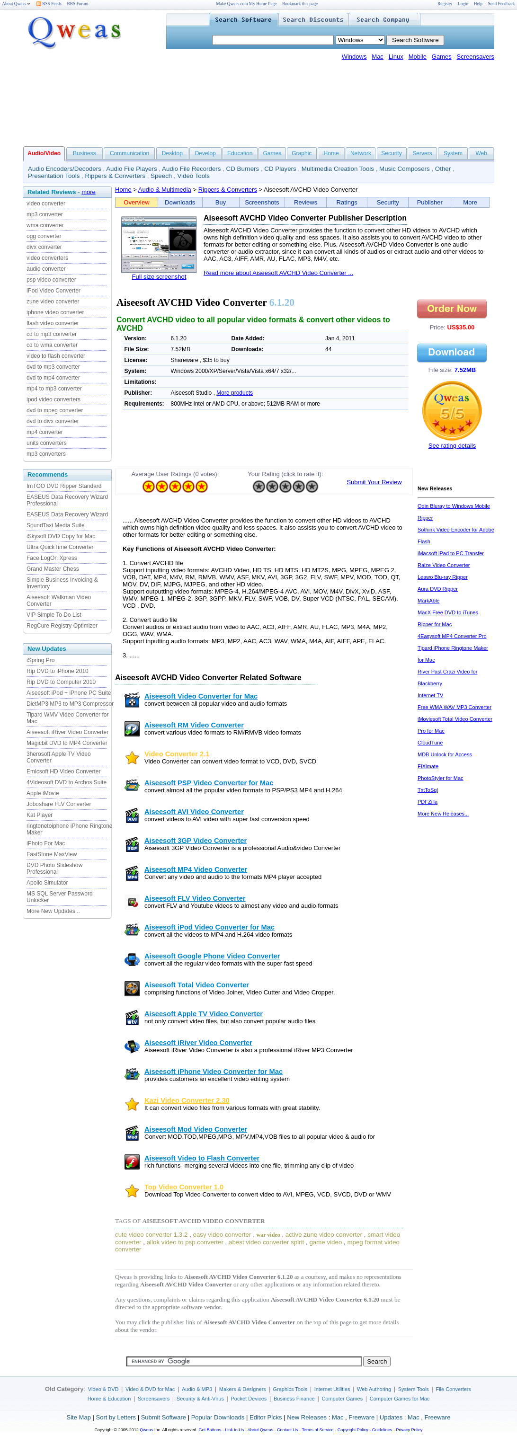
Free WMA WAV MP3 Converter (454, 707)
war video (268, 1235)
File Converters (453, 1389)
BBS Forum (78, 3)
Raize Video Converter (444, 565)
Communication (129, 153)
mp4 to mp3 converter (54, 388)
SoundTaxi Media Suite (56, 525)
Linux (396, 56)
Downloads (180, 202)
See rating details (452, 445)
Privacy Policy (409, 1429)
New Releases (307, 1417)
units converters (47, 443)
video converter (46, 203)
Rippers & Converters (115, 175)
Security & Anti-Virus (200, 1398)
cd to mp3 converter (52, 334)
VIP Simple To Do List (54, 615)
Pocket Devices (249, 1398)
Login (463, 3)
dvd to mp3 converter (53, 366)
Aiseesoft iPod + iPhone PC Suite (69, 693)
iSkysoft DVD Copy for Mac (61, 536)
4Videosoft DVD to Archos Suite (67, 782)
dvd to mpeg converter (55, 410)
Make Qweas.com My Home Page (246, 3)
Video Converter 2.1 (176, 754)
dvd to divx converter (53, 421)
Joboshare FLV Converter (59, 804)
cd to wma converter (52, 345)
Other (443, 168)
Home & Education (109, 1398)
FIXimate (428, 766)
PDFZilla (427, 802)
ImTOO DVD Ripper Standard (64, 486)
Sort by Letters (116, 1417)
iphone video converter (55, 312)
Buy (220, 202)
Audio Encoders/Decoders (64, 168)
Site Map (79, 1417)
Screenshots (262, 202)
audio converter (46, 269)
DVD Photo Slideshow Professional (54, 868)
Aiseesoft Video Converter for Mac (201, 696)
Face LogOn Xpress (52, 558)
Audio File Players (131, 168)
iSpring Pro (40, 660)
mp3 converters (46, 454)
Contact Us (287, 1429)
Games (442, 56)
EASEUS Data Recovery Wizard (67, 514)
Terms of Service (317, 1429)
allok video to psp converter (185, 1242)
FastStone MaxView (52, 854)
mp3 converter (45, 214)
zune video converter (53, 301)
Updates (391, 1417)
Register (444, 3)
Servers (422, 153)
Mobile (418, 56)
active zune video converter (323, 1234)
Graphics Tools (290, 1389)
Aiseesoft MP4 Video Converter (195, 869)
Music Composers (404, 168)
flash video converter (53, 323)
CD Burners (242, 168)
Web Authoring (374, 1389)
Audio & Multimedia (164, 189)
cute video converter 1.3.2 (151, 1234)
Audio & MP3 (197, 1389)
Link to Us (234, 1429)
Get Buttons (210, 1429)
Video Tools (193, 175)
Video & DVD (103, 1389)
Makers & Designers (242, 1389)
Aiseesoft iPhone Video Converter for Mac (213, 1071)
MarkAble (428, 600)
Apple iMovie (43, 793)
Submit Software (163, 1417)
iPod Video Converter (53, 290)
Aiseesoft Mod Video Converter (195, 1129)
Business (84, 153)
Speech (161, 175)
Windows (354, 56)
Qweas (146, 1429)
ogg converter (44, 236)
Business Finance (294, 1398)
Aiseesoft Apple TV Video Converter (203, 1014)
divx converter (44, 247)
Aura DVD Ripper (438, 589)
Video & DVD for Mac (150, 1389)
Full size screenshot (159, 276)
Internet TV (430, 695)
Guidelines (382, 1429)
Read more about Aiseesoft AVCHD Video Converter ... (278, 272)
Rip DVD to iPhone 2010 (58, 671)
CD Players (280, 168)
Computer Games (342, 1398)
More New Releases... (443, 813)
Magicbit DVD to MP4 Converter (67, 743)
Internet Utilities (332, 1389)
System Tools (413, 1389)
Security (391, 153)
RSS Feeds (49, 3)
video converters (47, 258)
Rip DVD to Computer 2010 (61, 682)
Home (331, 153)
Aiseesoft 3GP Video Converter (195, 840)
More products (234, 393)
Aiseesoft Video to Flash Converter (201, 1158)
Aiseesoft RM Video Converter (194, 725)
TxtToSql (428, 790)
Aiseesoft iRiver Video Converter (67, 732)
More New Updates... (53, 911)
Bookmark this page (300, 3)
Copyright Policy (353, 1429)
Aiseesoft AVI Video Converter (194, 812)
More (470, 202)
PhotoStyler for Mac (441, 778)
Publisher (430, 202)
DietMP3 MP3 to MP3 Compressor (70, 703)
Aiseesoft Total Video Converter (196, 985)
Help (478, 3)
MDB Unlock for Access (445, 754)
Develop (205, 153)
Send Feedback (501, 3)
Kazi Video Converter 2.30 (187, 1100)
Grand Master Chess (53, 569)
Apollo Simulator (47, 882)
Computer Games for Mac (400, 1398)
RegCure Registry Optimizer (62, 625)
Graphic (302, 153)
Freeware (361, 1417)
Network (360, 153)
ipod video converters (53, 399)
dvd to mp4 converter (53, 377)
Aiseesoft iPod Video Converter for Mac (209, 927)
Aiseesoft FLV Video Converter (195, 898)
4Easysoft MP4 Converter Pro (452, 636)
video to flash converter (56, 356)
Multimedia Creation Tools (338, 168)
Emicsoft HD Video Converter (64, 771)
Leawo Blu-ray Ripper (443, 577)
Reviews (305, 202)
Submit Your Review (374, 482)
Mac (377, 56)
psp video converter (51, 279)
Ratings (347, 202)
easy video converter (222, 1234)
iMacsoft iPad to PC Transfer (451, 553)
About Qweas (16, 3)
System (453, 153)
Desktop (172, 153)
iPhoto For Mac (46, 843)
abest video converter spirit (266, 1242)
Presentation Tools (54, 175)
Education (239, 153)
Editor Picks (266, 1417)
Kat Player (40, 815)
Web (481, 153)
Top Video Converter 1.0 (183, 1187)
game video (325, 1242)
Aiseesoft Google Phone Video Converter (212, 956)
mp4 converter (45, 432)
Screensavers (475, 56)
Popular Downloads (218, 1417)
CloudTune (430, 742)
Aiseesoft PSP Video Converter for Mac (208, 783)
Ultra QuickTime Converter (60, 547)
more (88, 191)
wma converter (45, 225)
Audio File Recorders (191, 168)
